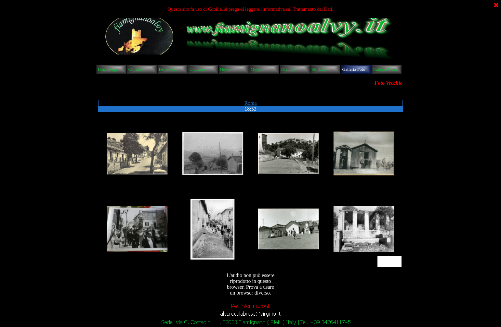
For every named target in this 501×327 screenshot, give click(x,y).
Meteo (256, 69)
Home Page (108, 69)
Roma (250, 103)
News (225, 69)
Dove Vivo (168, 69)
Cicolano (197, 69)
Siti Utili (319, 69)
